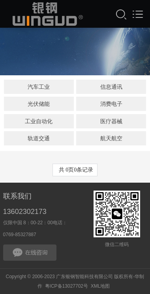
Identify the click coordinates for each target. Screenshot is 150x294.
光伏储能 (39, 104)
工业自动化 (38, 121)
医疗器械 (111, 121)
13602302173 (25, 212)
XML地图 (100, 286)
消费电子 (111, 104)
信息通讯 (111, 87)
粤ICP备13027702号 (66, 286)
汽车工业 (39, 87)
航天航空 (111, 138)
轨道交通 (39, 138)
